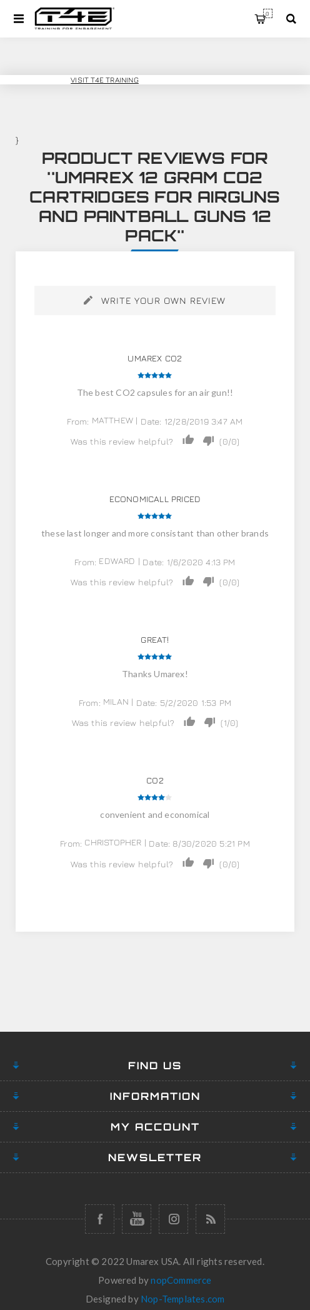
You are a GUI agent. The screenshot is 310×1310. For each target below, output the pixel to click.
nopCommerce (181, 1280)
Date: (151, 421)
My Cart (267, 13)
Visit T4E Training (105, 79)
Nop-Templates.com (182, 1298)
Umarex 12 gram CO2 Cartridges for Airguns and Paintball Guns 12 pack (154, 206)
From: (78, 421)
